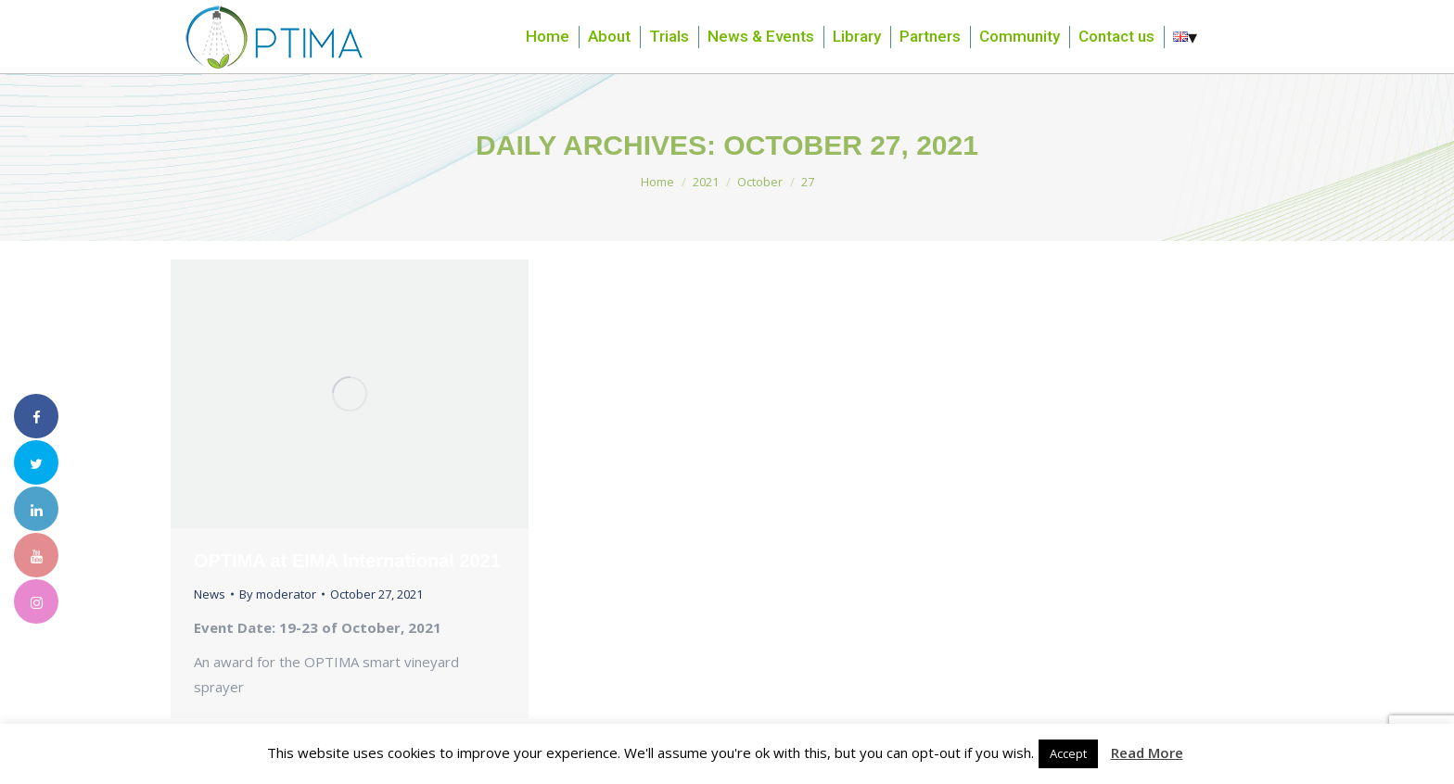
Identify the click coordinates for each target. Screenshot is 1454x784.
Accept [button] (1068, 753)
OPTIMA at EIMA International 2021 (347, 560)
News (209, 594)
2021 (706, 181)
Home (657, 181)
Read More (1147, 752)
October (760, 181)
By (277, 594)
